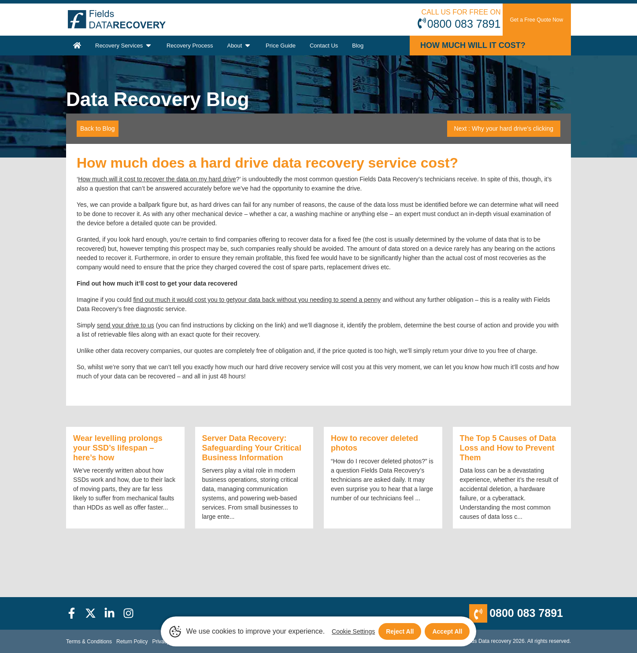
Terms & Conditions (89, 641)
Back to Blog (97, 128)
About (239, 45)
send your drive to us (125, 325)
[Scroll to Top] (2, 652)
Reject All (400, 631)
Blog (357, 45)
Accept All (447, 631)
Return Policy (132, 641)
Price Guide (281, 45)
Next (503, 128)
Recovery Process (190, 45)
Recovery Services (123, 45)
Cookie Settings (353, 631)
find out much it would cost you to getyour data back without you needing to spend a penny (257, 299)
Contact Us (324, 45)
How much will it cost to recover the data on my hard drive (157, 179)
